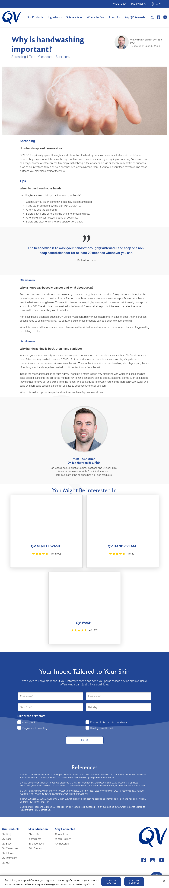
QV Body (7, 834)
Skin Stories (35, 848)
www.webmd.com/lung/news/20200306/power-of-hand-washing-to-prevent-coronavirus (69, 777)
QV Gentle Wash (68, 316)
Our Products (35, 17)
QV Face (7, 838)
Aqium (85, 392)
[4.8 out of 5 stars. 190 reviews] (46, 554)
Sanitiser (62, 57)
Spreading (18, 57)
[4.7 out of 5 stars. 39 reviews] (84, 630)
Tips (32, 57)
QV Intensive (9, 853)
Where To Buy (95, 17)
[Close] (163, 881)
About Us (114, 17)
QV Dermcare (9, 857)
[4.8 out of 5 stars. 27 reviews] (122, 554)
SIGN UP (84, 740)
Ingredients (55, 17)
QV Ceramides (10, 848)
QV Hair (6, 862)
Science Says (74, 17)
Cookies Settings (134, 881)
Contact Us (61, 834)
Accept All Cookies (111, 881)
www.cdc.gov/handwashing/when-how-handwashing (61, 793)
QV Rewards (62, 843)
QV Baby (7, 843)
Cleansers (45, 57)
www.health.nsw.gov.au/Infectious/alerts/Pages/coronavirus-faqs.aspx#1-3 (107, 785)
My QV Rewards (135, 17)
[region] (84, 881)
